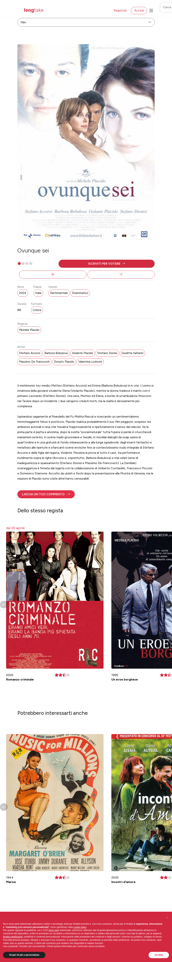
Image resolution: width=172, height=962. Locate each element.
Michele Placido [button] (29, 330)
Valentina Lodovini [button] (90, 361)
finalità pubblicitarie (13, 936)
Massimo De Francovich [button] (34, 361)
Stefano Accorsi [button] (29, 353)
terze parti (54, 930)
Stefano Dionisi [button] (107, 353)
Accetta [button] (159, 955)
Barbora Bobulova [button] (56, 353)
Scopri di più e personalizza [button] (24, 955)
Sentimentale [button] (59, 293)
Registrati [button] (120, 10)
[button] (107, 264)
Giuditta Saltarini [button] (132, 353)
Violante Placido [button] (82, 353)
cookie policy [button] (79, 927)
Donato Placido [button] (64, 361)
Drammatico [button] (80, 293)
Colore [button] (37, 310)
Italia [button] (38, 293)
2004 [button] (22, 293)
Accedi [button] (139, 10)
